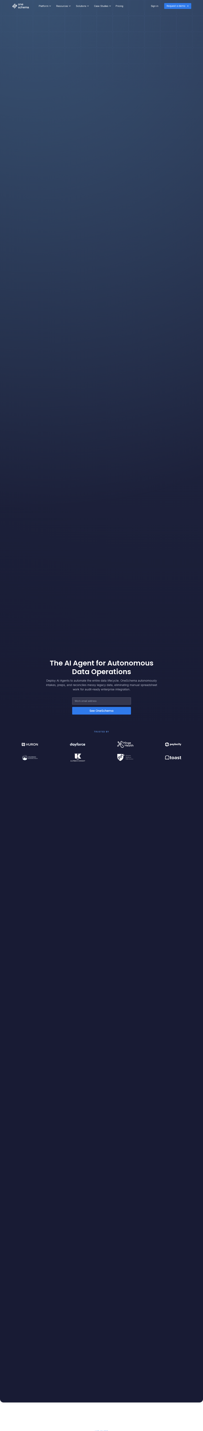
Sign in (154, 6)
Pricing (119, 6)
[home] (24, 6)
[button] (44, 6)
